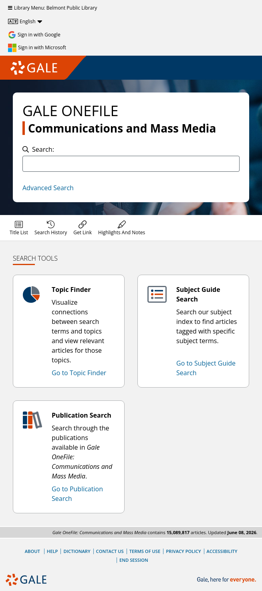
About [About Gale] (32, 551)
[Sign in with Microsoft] (37, 47)
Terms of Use (144, 551)
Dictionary (76, 551)
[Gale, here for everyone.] (227, 580)
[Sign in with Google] (34, 35)
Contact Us (110, 551)
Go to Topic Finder (79, 372)
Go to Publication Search (77, 493)
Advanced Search (48, 187)
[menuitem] (19, 227)
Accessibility (222, 551)
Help (52, 551)
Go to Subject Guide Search (206, 368)
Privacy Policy (183, 551)
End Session (133, 560)
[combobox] (131, 164)
